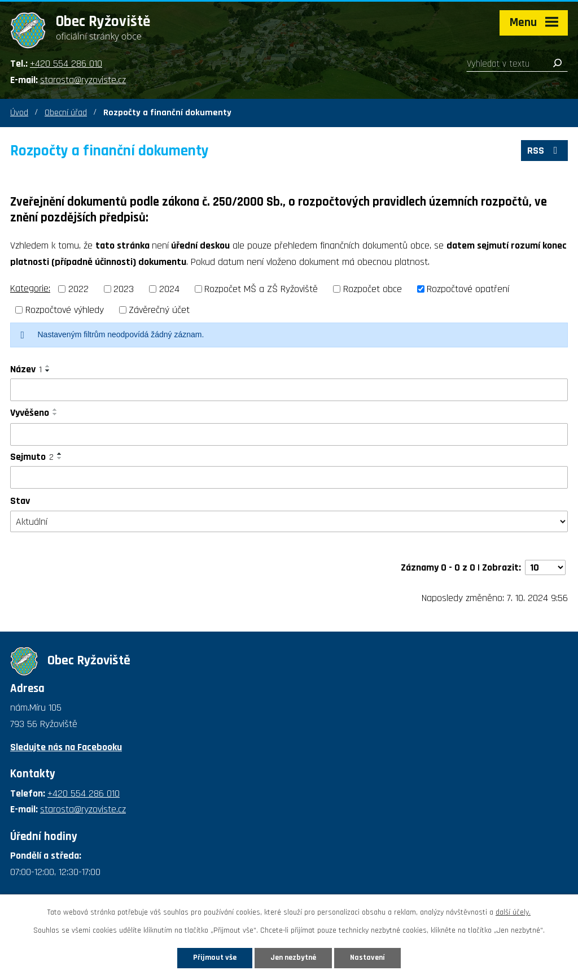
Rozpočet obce (372, 288)
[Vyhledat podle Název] (289, 389)
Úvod (19, 113)
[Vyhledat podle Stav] (289, 521)
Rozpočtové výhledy (64, 309)
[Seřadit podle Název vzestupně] (48, 366)
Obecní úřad (66, 113)
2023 (123, 288)
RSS (544, 150)
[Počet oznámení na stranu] (545, 567)
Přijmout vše (215, 957)
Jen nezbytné (293, 957)
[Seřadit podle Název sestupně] (48, 370)
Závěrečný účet (159, 309)
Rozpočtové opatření (468, 288)
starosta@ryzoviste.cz (83, 79)
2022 (78, 288)
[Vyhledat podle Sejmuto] (289, 477)
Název (26, 369)
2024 (169, 288)
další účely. (513, 912)
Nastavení (367, 957)
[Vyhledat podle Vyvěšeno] (289, 434)
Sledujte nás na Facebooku (66, 747)
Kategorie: (30, 288)
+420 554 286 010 (66, 63)
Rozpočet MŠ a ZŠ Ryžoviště (261, 288)
